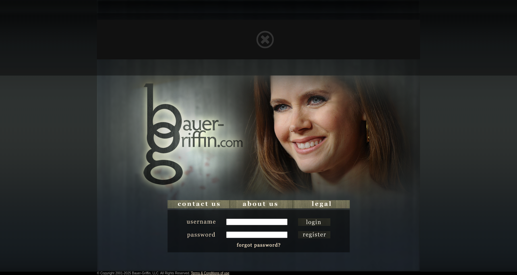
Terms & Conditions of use (210, 273)
